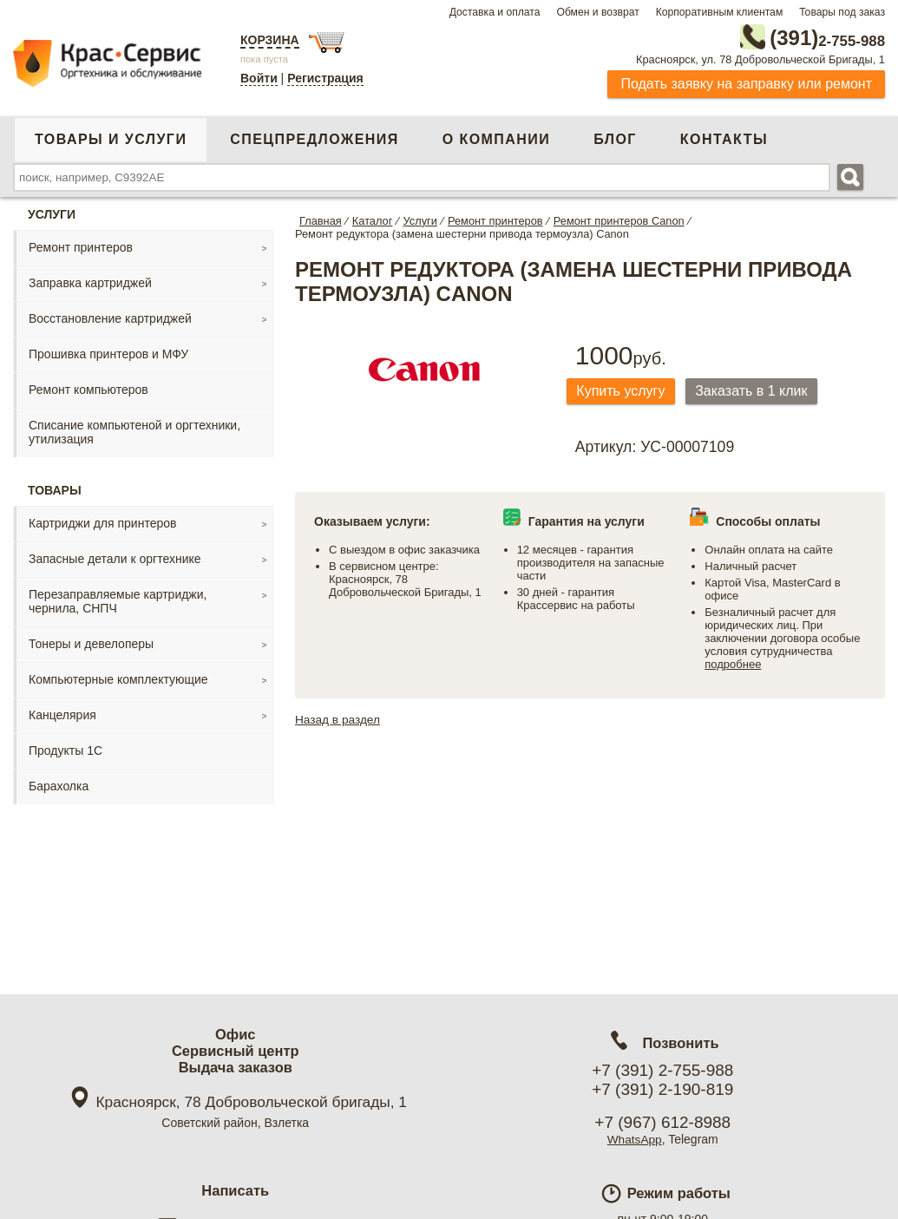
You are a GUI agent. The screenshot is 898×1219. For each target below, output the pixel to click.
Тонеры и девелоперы (91, 642)
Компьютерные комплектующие (118, 678)
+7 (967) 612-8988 (662, 1122)
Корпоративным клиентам (719, 12)
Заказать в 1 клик (760, 390)
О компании (496, 137)
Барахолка (58, 784)
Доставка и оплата (495, 12)
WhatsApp (634, 1139)
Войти (259, 78)
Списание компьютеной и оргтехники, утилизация (134, 430)
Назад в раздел (339, 718)
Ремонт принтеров (81, 245)
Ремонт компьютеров (88, 388)
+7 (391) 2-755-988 (662, 1070)
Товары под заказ (842, 12)
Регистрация (325, 78)
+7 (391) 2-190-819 (662, 1089)
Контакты (724, 137)
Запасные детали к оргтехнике (115, 557)
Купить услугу (624, 390)
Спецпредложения (314, 137)
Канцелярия (62, 713)
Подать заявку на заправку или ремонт (746, 82)
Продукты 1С (65, 749)
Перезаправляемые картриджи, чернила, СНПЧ (117, 599)
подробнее (733, 663)
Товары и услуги (111, 137)
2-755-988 (797, 36)
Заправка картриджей (90, 281)
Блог (615, 137)
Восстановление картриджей (110, 317)
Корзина (269, 40)
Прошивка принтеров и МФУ (108, 352)
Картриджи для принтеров (102, 521)
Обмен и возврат (597, 12)
